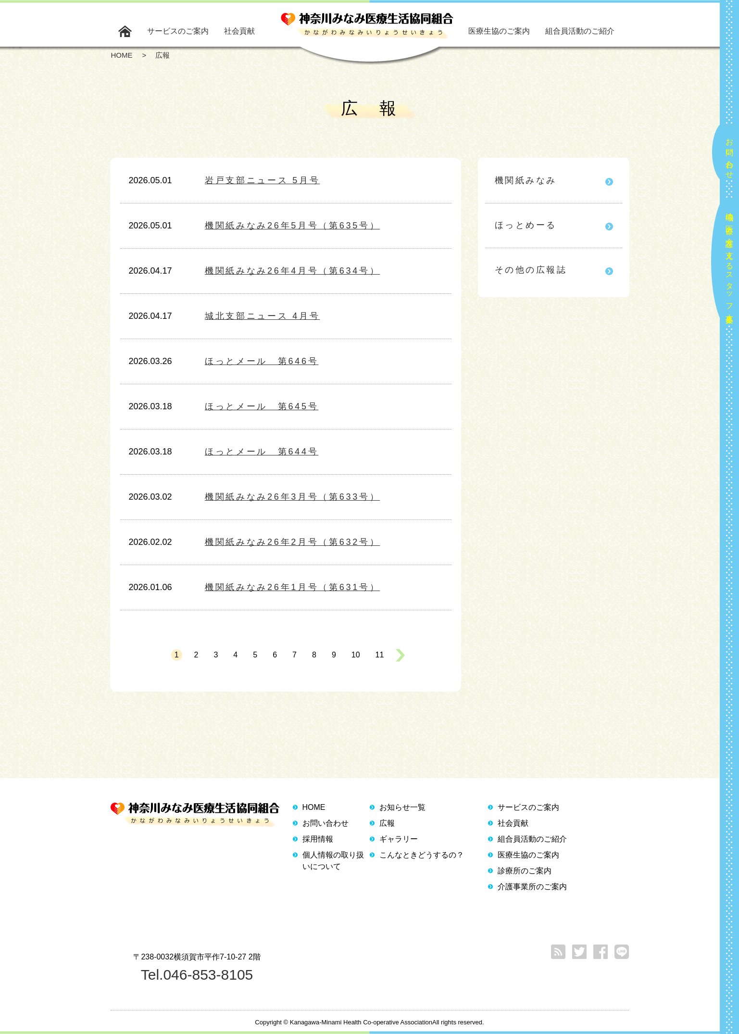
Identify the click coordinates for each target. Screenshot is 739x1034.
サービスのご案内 (178, 31)
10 (355, 655)
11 (380, 655)
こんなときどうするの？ (421, 855)
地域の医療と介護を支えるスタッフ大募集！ (730, 263)
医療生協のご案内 (499, 31)
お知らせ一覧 (402, 807)
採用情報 (317, 839)
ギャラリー (398, 839)
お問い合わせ (730, 154)
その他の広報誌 (531, 270)
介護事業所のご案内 (532, 887)
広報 (387, 823)
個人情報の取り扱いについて (333, 860)
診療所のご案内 (524, 871)
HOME (314, 807)
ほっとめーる (526, 225)
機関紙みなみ (526, 180)
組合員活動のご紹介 (579, 31)
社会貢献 (239, 31)
